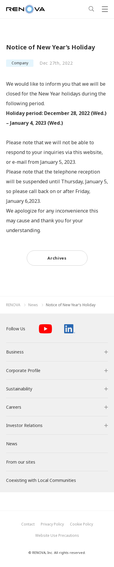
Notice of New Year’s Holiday (70, 305)
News (33, 305)
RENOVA (13, 305)
